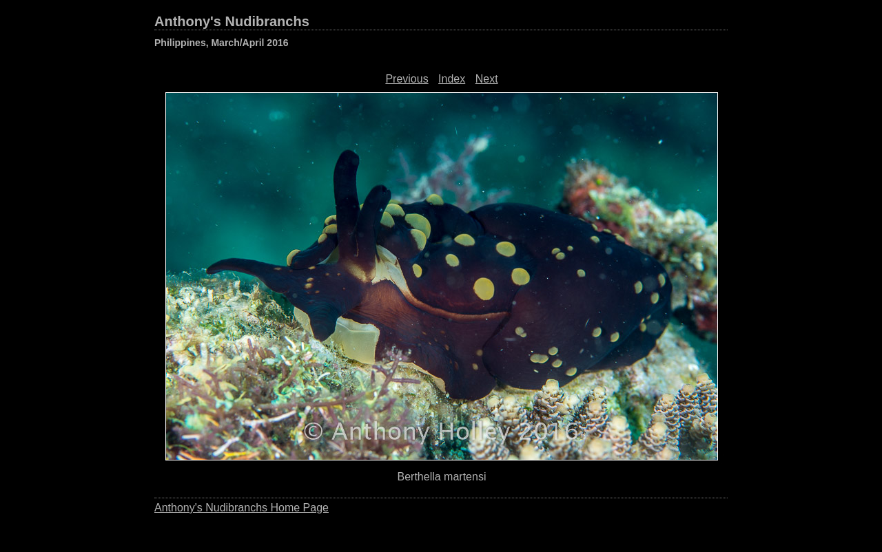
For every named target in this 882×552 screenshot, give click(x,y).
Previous (406, 79)
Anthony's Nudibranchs (231, 21)
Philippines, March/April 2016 (221, 42)
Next (486, 79)
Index (451, 79)
